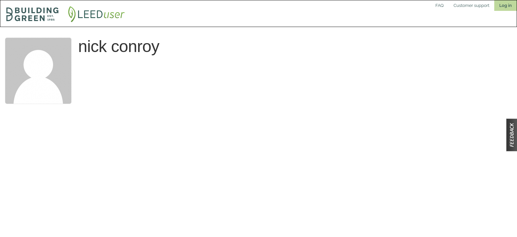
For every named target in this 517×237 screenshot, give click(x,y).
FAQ (440, 5)
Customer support (472, 5)
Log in (505, 5)
